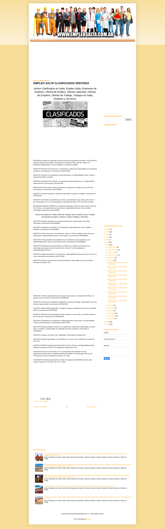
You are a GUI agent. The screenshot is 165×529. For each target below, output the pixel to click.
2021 (107, 239)
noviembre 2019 (112, 250)
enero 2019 (111, 318)
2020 (107, 242)
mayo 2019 (110, 308)
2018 (107, 322)
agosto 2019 (111, 257)
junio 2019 (110, 305)
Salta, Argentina (44, 401)
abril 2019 (110, 310)
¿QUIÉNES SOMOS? (47, 40)
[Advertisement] (65, 60)
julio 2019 (110, 260)
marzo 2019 (111, 313)
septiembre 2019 (112, 255)
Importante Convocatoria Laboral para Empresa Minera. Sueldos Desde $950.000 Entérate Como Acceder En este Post (79, 486)
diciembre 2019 (112, 247)
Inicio (66, 407)
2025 (107, 229)
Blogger (88, 519)
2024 (107, 232)
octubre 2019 (111, 252)
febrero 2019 (111, 316)
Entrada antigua (91, 407)
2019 (107, 245)
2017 (107, 324)
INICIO (34, 40)
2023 (107, 234)
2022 (107, 237)
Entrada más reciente (40, 407)
